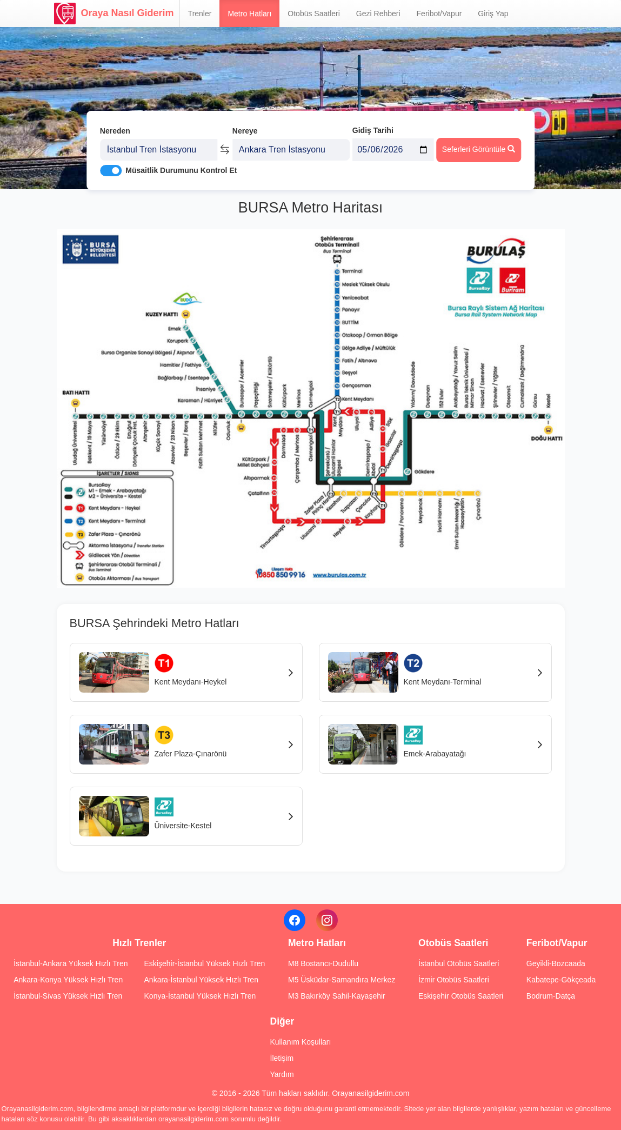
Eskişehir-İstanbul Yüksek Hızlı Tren (204, 963)
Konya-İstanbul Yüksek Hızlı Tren (200, 996)
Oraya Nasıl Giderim (114, 13)
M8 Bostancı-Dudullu (323, 963)
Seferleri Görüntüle (478, 146)
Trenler (200, 13)
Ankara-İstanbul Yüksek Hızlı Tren (201, 979)
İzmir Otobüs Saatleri (453, 979)
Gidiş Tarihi (372, 128)
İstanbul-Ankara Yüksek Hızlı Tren (71, 963)
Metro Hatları (249, 13)
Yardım (282, 1074)
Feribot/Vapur (439, 13)
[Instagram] (327, 920)
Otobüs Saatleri (314, 13)
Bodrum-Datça (550, 996)
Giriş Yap (493, 13)
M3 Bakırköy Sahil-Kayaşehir (336, 996)
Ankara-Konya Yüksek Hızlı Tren (68, 979)
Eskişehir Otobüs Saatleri (460, 996)
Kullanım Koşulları (300, 1042)
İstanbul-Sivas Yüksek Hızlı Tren (68, 996)
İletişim (282, 1058)
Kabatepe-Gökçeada (561, 979)
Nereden (115, 128)
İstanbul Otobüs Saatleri (458, 963)
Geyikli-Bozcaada (555, 963)
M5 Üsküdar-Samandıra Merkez (341, 979)
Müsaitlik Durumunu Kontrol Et (181, 168)
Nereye (245, 128)
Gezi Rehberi (378, 13)
